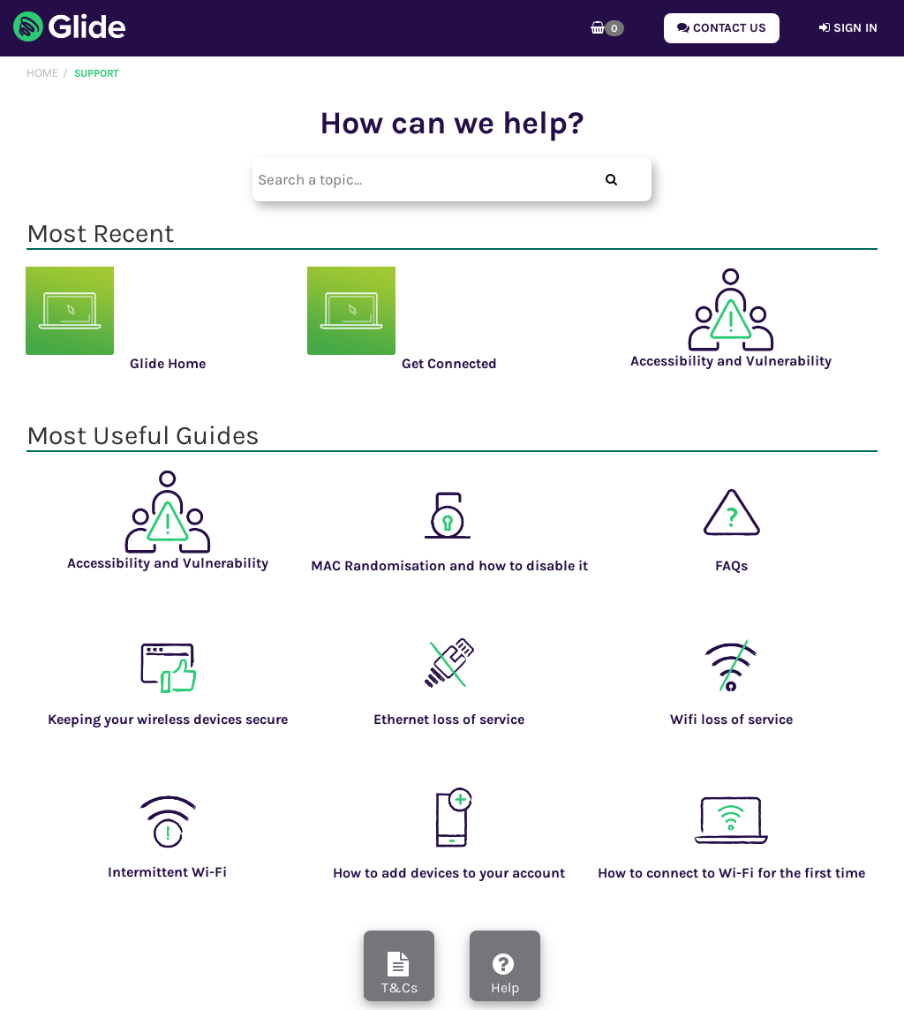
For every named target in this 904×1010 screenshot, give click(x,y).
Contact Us (721, 27)
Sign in (848, 27)
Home (42, 72)
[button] (607, 28)
